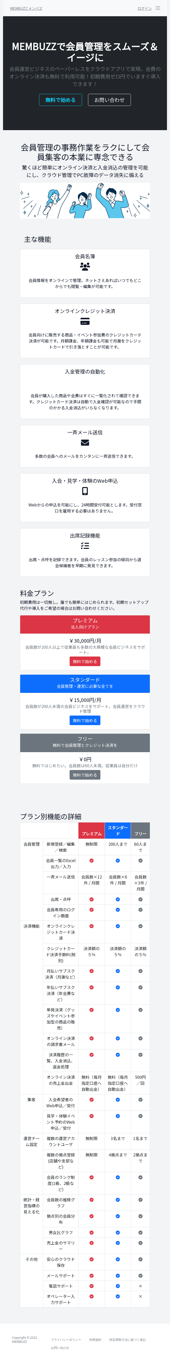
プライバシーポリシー (66, 1340)
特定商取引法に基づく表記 (127, 1340)
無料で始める (60, 99)
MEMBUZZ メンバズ (26, 8)
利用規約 (95, 1340)
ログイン (145, 8)
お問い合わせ (109, 99)
